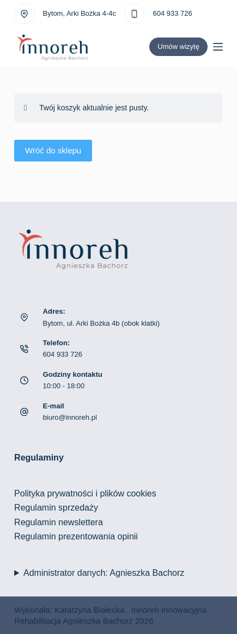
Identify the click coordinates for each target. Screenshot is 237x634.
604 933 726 (172, 13)
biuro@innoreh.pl (70, 417)
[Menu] (218, 47)
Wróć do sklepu (53, 150)
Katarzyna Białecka (89, 609)
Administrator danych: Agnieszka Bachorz (103, 572)
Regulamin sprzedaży (56, 507)
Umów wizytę (178, 46)
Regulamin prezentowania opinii (76, 536)
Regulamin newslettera (58, 522)
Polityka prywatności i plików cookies (85, 493)
